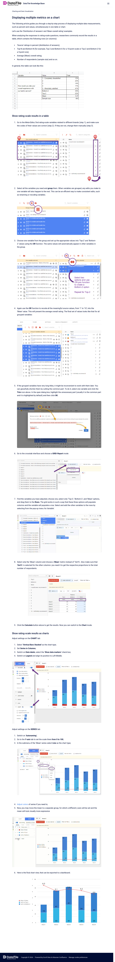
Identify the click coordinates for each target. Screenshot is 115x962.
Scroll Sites (47, 957)
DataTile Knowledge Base (34, 3)
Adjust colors (22, 804)
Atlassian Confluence (59, 957)
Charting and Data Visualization (22, 11)
